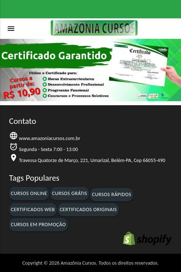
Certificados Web (33, 209)
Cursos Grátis (69, 193)
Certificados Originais (88, 209)
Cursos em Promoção (38, 224)
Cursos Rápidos (111, 194)
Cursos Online (29, 193)
